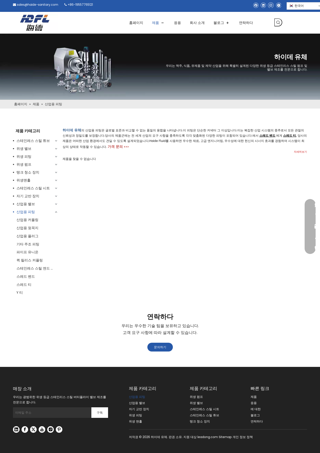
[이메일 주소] (51, 412)
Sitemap (225, 437)
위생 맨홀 (135, 421)
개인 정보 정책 (243, 437)
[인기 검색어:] (278, 22)
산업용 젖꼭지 (27, 227)
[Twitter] (33, 429)
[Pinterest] (278, 5)
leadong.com (207, 437)
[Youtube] (42, 429)
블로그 (255, 415)
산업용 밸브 (25, 204)
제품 (254, 397)
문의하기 (160, 347)
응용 (254, 403)
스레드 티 (23, 284)
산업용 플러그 (27, 236)
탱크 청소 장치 (27, 172)
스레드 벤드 (25, 276)
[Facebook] (256, 5)
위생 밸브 (23, 148)
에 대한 (256, 409)
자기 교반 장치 (27, 196)
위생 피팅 (23, 156)
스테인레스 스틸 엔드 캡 (35, 268)
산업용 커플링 (27, 219)
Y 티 (19, 292)
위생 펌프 (23, 164)
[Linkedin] (263, 5)
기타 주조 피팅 (27, 244)
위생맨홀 (23, 180)
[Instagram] (271, 5)
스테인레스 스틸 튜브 (33, 140)
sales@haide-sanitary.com (37, 4)
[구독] (99, 412)
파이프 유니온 (27, 252)
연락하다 (257, 421)
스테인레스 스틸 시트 (33, 188)
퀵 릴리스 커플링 (29, 260)
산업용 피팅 (25, 211)
